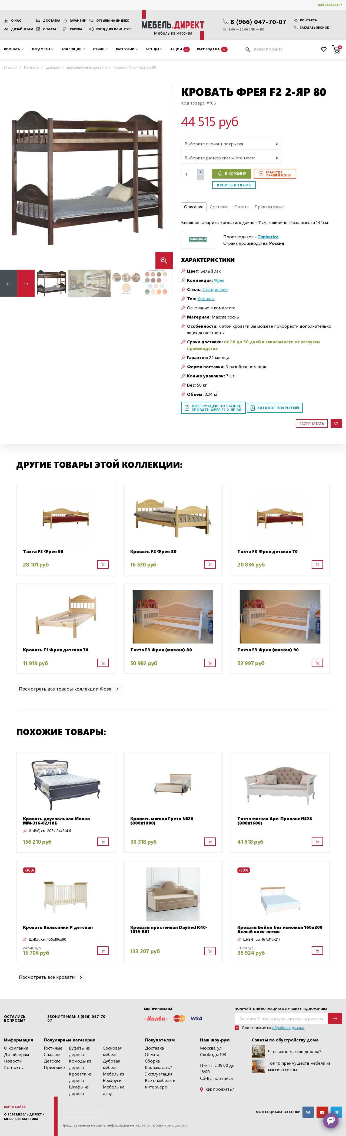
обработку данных (288, 1027)
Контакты (306, 20)
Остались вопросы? (14, 1018)
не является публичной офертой (159, 1125)
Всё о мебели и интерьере (160, 1083)
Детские (52, 1061)
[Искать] (247, 49)
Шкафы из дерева (79, 1090)
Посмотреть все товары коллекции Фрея (69, 688)
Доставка (51, 20)
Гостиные (53, 1048)
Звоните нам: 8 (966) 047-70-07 (77, 1018)
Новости (13, 1061)
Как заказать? (330, 5)
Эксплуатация (158, 1074)
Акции (180, 49)
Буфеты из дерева (79, 1051)
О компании (16, 1048)
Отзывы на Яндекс (112, 20)
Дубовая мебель (111, 1064)
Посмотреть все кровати (51, 977)
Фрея (219, 280)
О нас (16, 20)
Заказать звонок (311, 27)
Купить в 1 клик (234, 184)
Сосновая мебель (112, 1051)
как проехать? (217, 1089)
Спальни (52, 1054)
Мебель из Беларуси (113, 1077)
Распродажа (212, 49)
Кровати (206, 298)
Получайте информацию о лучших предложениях (281, 1008)
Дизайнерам (22, 29)
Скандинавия (215, 289)
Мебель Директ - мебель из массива (24, 1116)
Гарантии (78, 20)
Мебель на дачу (113, 1090)
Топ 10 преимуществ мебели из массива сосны (291, 1066)
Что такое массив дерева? (286, 1051)
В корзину (231, 173)
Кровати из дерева (80, 1077)
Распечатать (312, 423)
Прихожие (54, 1067)
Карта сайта (15, 1107)
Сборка (76, 29)
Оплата (49, 29)
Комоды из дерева (80, 1064)
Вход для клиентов (113, 29)
